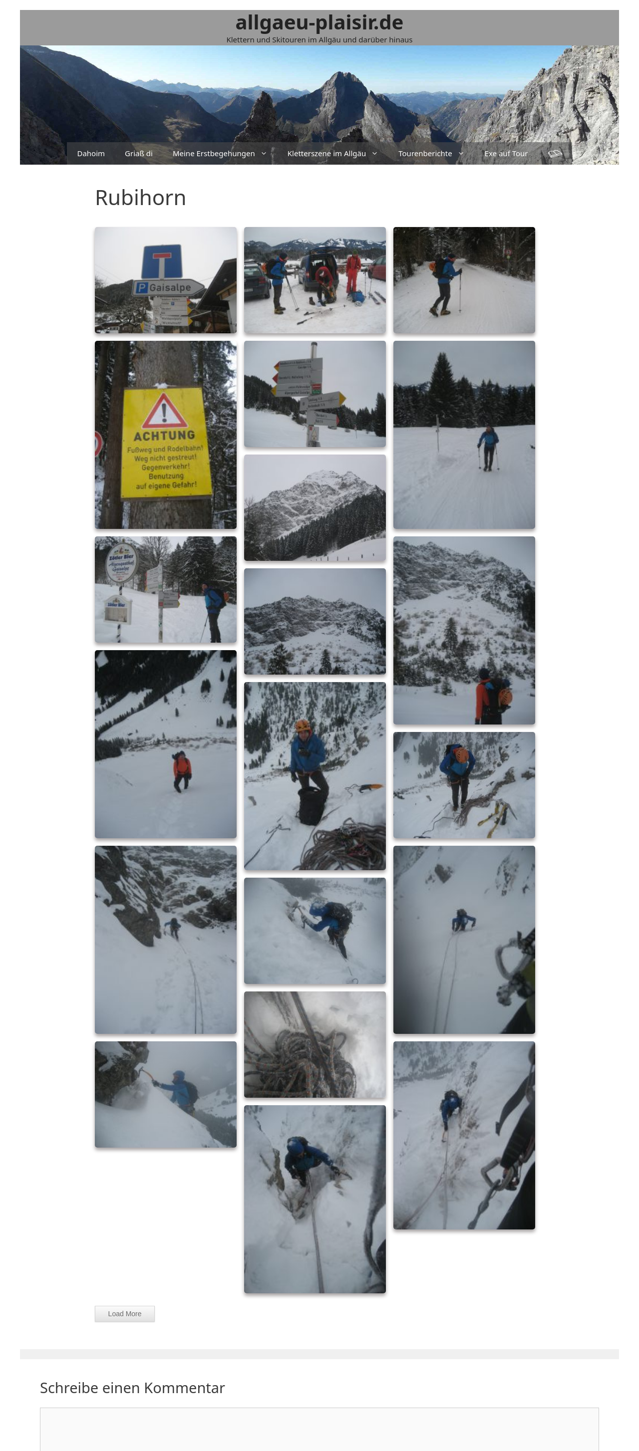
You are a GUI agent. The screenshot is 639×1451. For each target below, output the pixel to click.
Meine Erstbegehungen (225, 153)
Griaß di (139, 153)
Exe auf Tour (506, 153)
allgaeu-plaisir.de (320, 21)
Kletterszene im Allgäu (338, 153)
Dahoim (91, 153)
